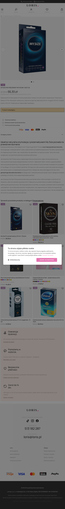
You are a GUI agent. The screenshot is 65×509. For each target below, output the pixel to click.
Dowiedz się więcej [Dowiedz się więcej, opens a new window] (47, 255)
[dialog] (32, 254)
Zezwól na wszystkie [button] (47, 260)
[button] (14, 260)
